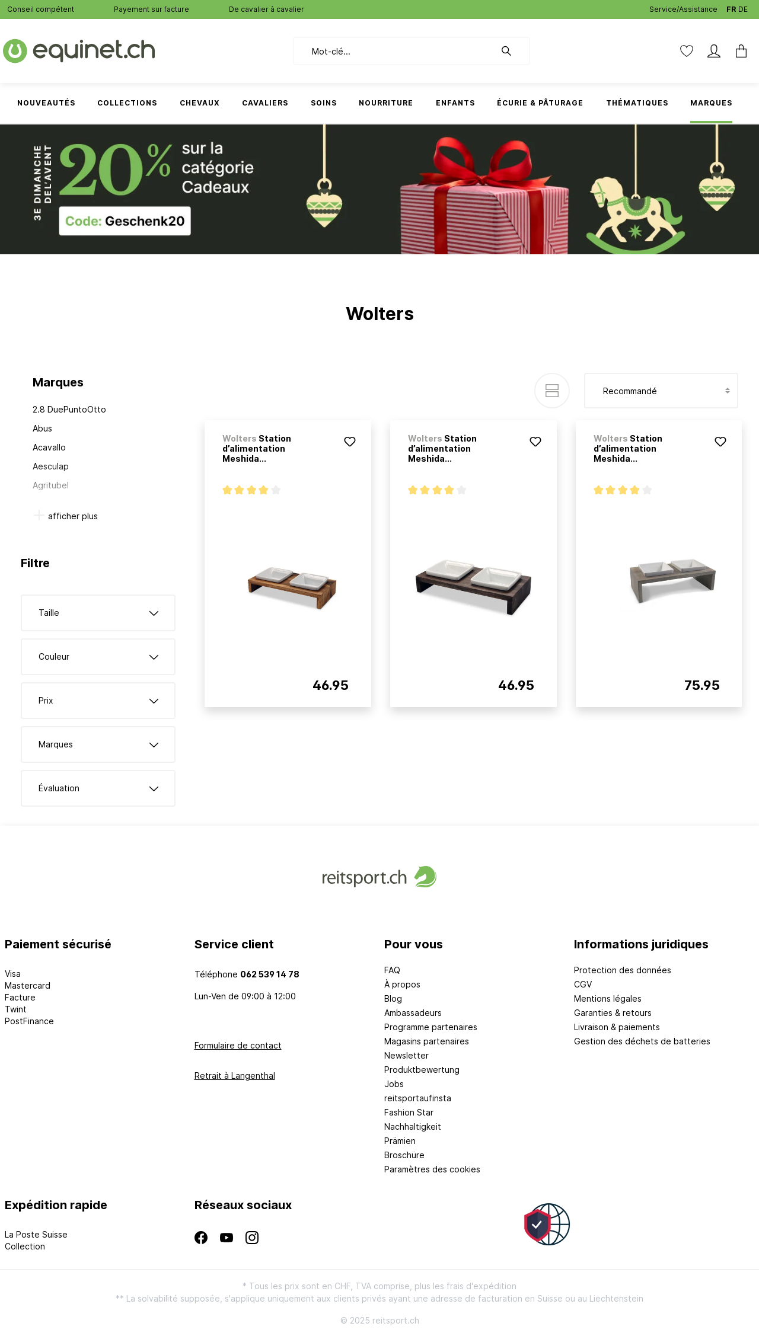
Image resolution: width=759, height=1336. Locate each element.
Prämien (400, 1141)
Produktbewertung (422, 1070)
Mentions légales (608, 998)
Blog (393, 998)
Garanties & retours (613, 1013)
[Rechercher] (512, 51)
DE (743, 7)
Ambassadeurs (413, 1013)
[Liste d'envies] (686, 51)
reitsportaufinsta (417, 1098)
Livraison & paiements (617, 1027)
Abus (42, 428)
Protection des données (622, 970)
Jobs (394, 1084)
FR (731, 7)
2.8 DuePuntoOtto (69, 409)
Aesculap (51, 466)
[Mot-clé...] (394, 51)
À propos (402, 984)
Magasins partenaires (426, 1041)
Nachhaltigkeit (412, 1126)
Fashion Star (408, 1112)
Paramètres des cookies (432, 1169)
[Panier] (741, 51)
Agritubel (51, 485)
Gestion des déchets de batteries (642, 1041)
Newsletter (406, 1055)
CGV (583, 984)
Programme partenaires (430, 1027)
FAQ (392, 970)
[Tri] (661, 390)
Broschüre (404, 1155)
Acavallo (49, 447)
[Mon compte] (714, 51)
